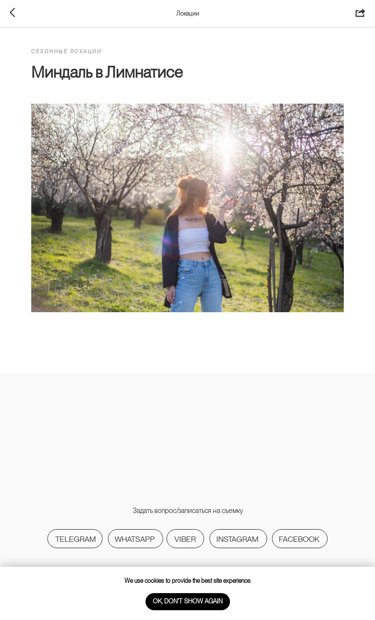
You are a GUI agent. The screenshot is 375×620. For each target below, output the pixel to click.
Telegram (75, 539)
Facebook (299, 539)
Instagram (237, 539)
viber (185, 539)
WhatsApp (135, 539)
